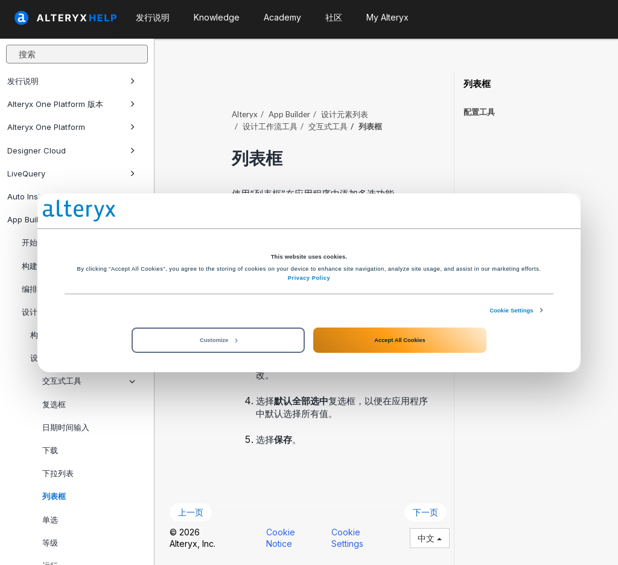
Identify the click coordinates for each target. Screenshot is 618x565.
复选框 (54, 404)
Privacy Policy (309, 278)
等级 (50, 542)
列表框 (54, 496)
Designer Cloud (71, 150)
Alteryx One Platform (71, 127)
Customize (218, 340)
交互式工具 (88, 381)
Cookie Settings (511, 310)
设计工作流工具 (270, 126)
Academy (282, 17)
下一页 (425, 512)
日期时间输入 (65, 427)
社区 (333, 17)
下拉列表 (58, 473)
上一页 (190, 512)
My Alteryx (387, 17)
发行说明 (71, 81)
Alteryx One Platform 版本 (71, 104)
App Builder (289, 114)
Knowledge (217, 17)
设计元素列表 (344, 114)
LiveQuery (71, 173)
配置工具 (479, 112)
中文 (430, 538)
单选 (50, 520)
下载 (50, 450)
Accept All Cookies (399, 340)
